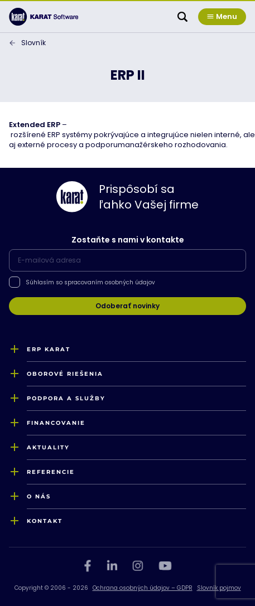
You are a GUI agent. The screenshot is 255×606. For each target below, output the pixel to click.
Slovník (33, 42)
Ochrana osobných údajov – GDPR (143, 588)
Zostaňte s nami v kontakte (127, 240)
